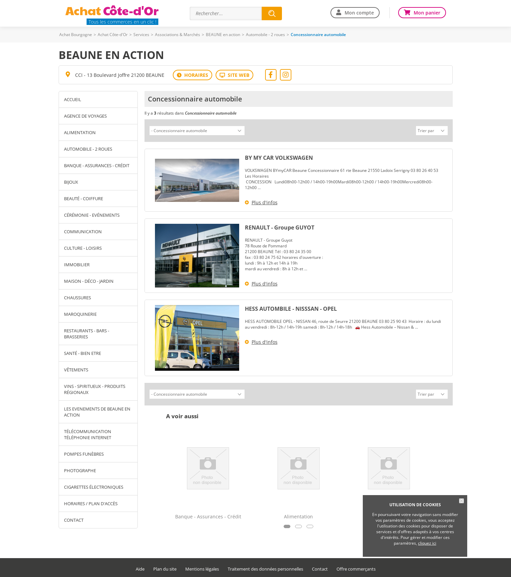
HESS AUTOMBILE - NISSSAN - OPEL (291, 307)
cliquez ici (427, 543)
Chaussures (77, 298)
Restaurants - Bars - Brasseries (86, 334)
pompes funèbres (84, 454)
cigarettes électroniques (93, 487)
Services (141, 34)
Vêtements (76, 370)
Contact (74, 520)
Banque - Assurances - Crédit (96, 165)
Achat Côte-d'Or (113, 34)
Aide (140, 567)
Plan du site (165, 567)
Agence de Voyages (85, 116)
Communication (83, 232)
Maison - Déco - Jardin (89, 281)
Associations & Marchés (177, 34)
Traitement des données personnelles (265, 567)
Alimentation (80, 132)
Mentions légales (202, 567)
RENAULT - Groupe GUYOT (279, 226)
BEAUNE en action (223, 34)
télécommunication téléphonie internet (87, 434)
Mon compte (359, 12)
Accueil (72, 99)
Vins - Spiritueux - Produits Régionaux (94, 389)
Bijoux (71, 182)
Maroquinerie (80, 314)
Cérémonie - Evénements (92, 215)
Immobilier (77, 265)
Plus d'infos (265, 201)
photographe (80, 470)
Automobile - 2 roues (265, 34)
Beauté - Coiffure (83, 198)
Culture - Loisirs (83, 248)
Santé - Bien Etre (82, 353)
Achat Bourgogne (75, 34)
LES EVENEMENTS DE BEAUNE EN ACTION (97, 412)
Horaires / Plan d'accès (91, 503)
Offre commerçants (356, 567)
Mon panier (427, 12)
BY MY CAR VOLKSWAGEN (279, 156)
